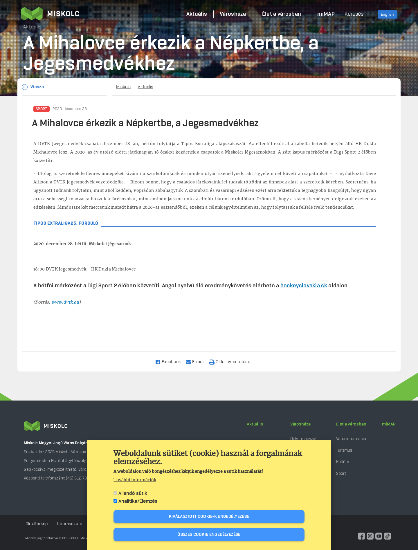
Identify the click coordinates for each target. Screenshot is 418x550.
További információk (134, 480)
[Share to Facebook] (170, 361)
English (387, 14)
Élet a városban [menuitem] (281, 14)
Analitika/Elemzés (137, 501)
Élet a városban (351, 424)
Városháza (300, 424)
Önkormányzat (303, 439)
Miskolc (123, 87)
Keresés (354, 14)
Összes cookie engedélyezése (208, 534)
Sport (41, 109)
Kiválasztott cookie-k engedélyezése (209, 516)
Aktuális (145, 87)
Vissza (37, 87)
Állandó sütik (132, 493)
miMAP (389, 424)
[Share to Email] (197, 361)
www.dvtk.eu (65, 302)
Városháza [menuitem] (233, 14)
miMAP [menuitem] (326, 14)
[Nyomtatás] (232, 361)
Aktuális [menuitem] (196, 14)
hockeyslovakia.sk (303, 286)
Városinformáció (351, 439)
